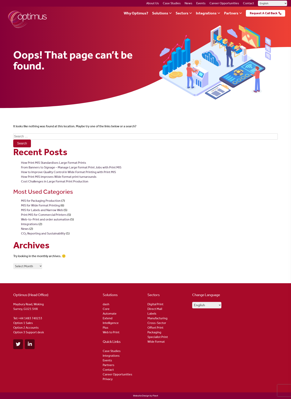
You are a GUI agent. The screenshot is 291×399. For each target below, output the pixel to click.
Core (106, 309)
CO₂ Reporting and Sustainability (43, 233)
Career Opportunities (224, 3)
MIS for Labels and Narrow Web (42, 210)
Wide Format (156, 341)
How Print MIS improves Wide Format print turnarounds (58, 177)
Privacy (108, 379)
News (188, 3)
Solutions (160, 13)
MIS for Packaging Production (41, 201)
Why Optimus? (136, 13)
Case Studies (172, 3)
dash (106, 304)
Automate (110, 313)
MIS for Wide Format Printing (40, 205)
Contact (248, 3)
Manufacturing (157, 318)
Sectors (182, 13)
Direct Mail (154, 309)
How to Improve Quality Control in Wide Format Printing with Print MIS (68, 172)
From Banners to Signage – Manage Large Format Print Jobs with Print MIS (71, 167)
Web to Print (111, 332)
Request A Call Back (264, 13)
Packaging (154, 332)
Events (201, 3)
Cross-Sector (156, 323)
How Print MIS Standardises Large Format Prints (53, 163)
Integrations (206, 13)
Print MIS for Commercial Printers (44, 215)
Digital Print (155, 304)
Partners (231, 13)
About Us (152, 3)
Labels (151, 313)
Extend (107, 318)
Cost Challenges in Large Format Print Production (54, 181)
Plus (105, 327)
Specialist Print (157, 337)
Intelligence (111, 323)
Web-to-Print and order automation (45, 219)
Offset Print (155, 327)
